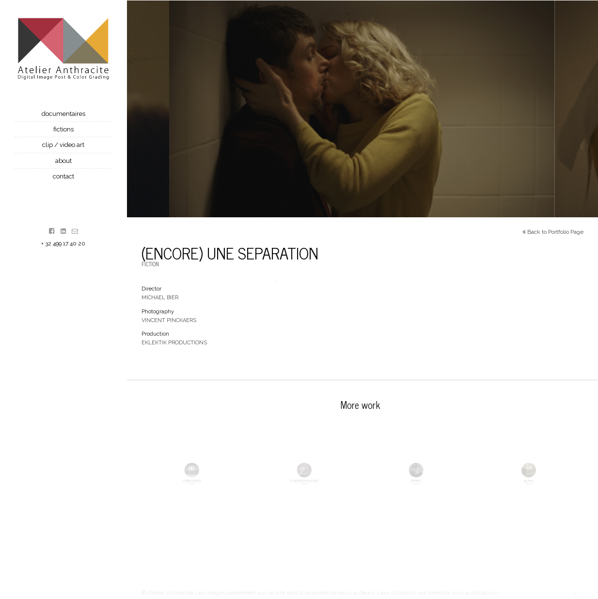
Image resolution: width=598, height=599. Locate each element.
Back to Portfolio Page (552, 234)
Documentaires (63, 113)
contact (63, 176)
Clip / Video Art (63, 144)
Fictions (63, 129)
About (63, 160)
